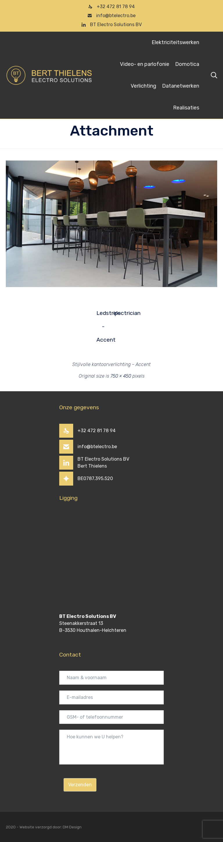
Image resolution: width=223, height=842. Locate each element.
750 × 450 (120, 376)
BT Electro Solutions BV (116, 24)
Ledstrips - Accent (103, 315)
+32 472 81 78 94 (116, 6)
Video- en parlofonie (144, 64)
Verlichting (143, 86)
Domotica (187, 64)
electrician (120, 313)
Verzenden (80, 784)
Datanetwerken (180, 86)
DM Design (72, 827)
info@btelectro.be (116, 15)
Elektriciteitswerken (175, 42)
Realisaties (186, 107)
